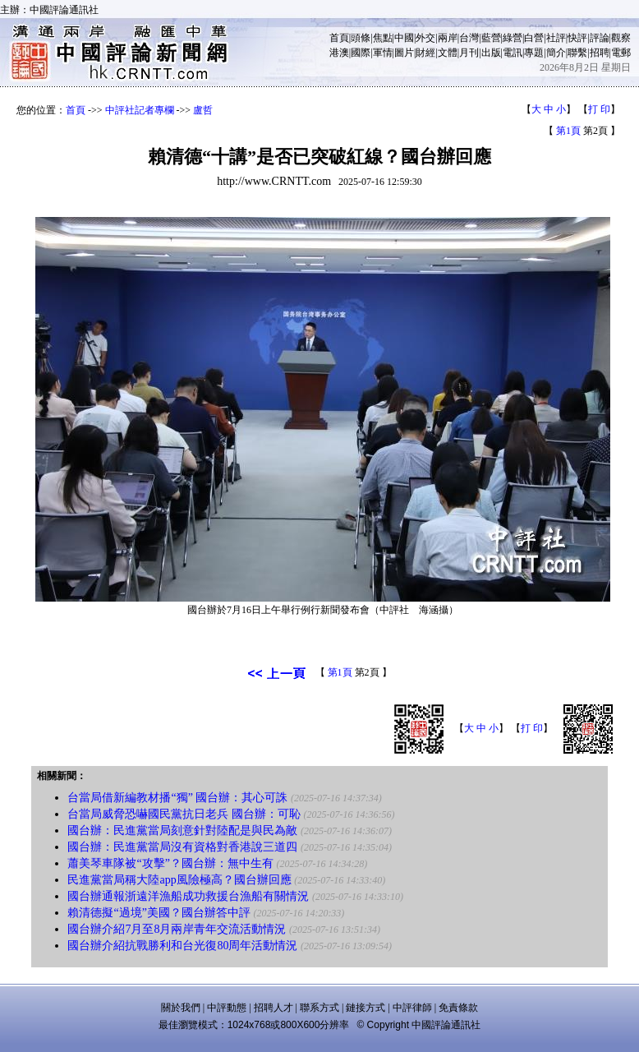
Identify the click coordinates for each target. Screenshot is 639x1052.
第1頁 (568, 130)
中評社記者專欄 (139, 110)
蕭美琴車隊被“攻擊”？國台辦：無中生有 (170, 863)
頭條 (360, 38)
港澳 (339, 52)
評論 (599, 38)
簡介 (556, 52)
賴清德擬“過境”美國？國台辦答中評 (158, 913)
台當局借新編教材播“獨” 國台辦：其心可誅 (177, 797)
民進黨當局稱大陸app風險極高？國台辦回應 (179, 880)
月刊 (469, 52)
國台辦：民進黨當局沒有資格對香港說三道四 (182, 847)
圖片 (404, 52)
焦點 (383, 38)
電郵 (621, 52)
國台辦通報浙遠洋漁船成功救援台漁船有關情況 (188, 896)
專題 (534, 52)
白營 (534, 38)
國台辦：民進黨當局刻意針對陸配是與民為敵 (182, 830)
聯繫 (577, 52)
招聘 (599, 52)
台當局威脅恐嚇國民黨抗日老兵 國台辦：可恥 (184, 814)
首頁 (339, 38)
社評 (556, 38)
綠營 (512, 38)
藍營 (491, 38)
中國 (404, 38)
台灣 (469, 38)
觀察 (621, 38)
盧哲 (203, 110)
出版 (491, 52)
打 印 (599, 109)
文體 (447, 52)
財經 (425, 52)
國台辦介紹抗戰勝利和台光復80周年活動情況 (182, 945)
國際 (360, 52)
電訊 (512, 52)
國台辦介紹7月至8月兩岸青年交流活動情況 (176, 929)
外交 (425, 38)
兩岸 (447, 38)
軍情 (383, 52)
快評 (577, 38)
